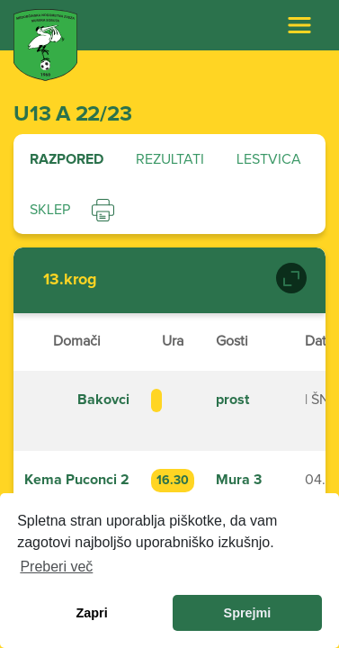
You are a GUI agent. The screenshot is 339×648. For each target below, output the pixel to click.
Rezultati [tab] (170, 159)
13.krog (70, 280)
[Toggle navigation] (299, 25)
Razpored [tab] (66, 159)
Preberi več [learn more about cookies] (56, 566)
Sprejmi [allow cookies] (248, 613)
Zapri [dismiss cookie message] (91, 613)
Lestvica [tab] (268, 159)
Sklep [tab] (50, 209)
